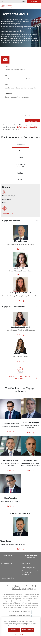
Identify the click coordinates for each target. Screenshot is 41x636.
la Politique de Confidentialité (27, 127)
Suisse (20, 180)
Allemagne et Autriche (20, 165)
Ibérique (20, 173)
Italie (20, 151)
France (20, 157)
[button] (22, 1)
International (20, 144)
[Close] (38, 627)
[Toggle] (38, 6)
